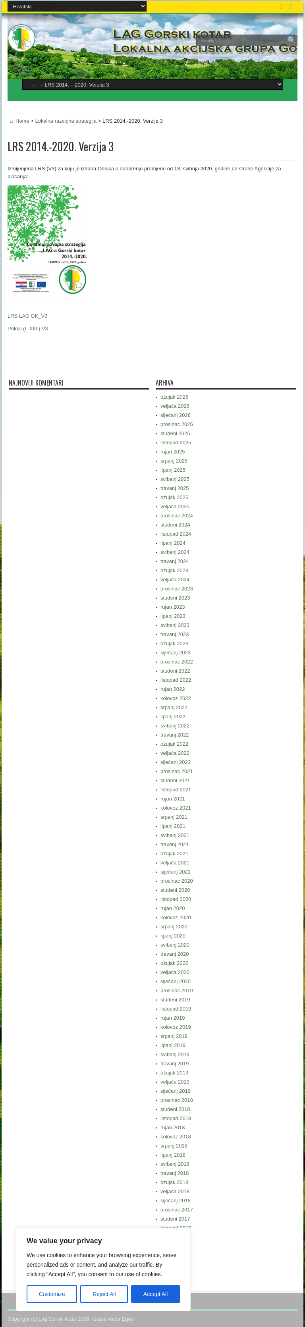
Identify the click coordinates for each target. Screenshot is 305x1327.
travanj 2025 (174, 488)
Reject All (104, 1294)
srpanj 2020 (173, 927)
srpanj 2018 (173, 1146)
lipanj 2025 (172, 470)
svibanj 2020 (174, 945)
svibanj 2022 (174, 726)
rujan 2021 (172, 799)
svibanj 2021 (174, 835)
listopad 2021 (175, 790)
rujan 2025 (172, 452)
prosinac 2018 (176, 1100)
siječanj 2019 (175, 1091)
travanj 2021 (174, 844)
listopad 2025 (175, 443)
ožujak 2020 (174, 963)
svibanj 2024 (174, 552)
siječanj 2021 (175, 872)
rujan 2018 (172, 1127)
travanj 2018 (174, 1173)
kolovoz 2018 (175, 1137)
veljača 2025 (174, 506)
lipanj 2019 (172, 1045)
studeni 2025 (175, 433)
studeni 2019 (175, 1000)
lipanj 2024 (172, 543)
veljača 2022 (174, 753)
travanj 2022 (174, 735)
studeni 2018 (175, 1109)
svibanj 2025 (174, 479)
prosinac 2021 (176, 771)
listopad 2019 (175, 1009)
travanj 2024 (174, 561)
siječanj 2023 (175, 653)
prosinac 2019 (176, 990)
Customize (52, 1294)
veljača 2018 (174, 1191)
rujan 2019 (172, 1018)
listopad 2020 (175, 899)
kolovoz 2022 (175, 698)
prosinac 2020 (176, 881)
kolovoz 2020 (175, 917)
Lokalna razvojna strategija (66, 121)
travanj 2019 (174, 1064)
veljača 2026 (174, 406)
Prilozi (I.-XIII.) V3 (28, 329)
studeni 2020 (175, 890)
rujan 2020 (172, 908)
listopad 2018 (175, 1118)
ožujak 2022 (174, 744)
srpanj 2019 (173, 1036)
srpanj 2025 (173, 461)
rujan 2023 (172, 607)
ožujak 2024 (174, 570)
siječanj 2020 (175, 981)
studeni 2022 (175, 671)
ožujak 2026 (174, 397)
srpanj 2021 (173, 817)
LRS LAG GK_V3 (27, 316)
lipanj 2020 (172, 936)
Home (18, 121)
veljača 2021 (174, 863)
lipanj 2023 (172, 616)
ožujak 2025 (174, 497)
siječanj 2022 (175, 762)
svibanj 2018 (174, 1164)
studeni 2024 (175, 525)
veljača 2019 (174, 1082)
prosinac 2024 (176, 516)
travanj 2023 (174, 634)
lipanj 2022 (172, 716)
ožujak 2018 (174, 1182)
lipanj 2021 (172, 826)
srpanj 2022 (173, 707)
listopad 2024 (175, 534)
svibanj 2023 (174, 625)
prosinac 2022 (176, 662)
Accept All (155, 1294)
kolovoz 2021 (175, 808)
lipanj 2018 (172, 1155)
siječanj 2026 (175, 415)
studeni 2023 (175, 598)
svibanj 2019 (174, 1054)
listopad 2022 (175, 680)
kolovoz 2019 (175, 1027)
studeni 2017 (175, 1219)
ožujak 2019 (174, 1073)
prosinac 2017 (176, 1210)
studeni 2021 (175, 780)
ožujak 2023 (174, 643)
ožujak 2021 (174, 853)
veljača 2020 (174, 972)
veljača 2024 (174, 579)
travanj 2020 (174, 954)
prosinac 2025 (176, 424)
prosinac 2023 (176, 589)
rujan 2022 (172, 689)
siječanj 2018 (175, 1201)
